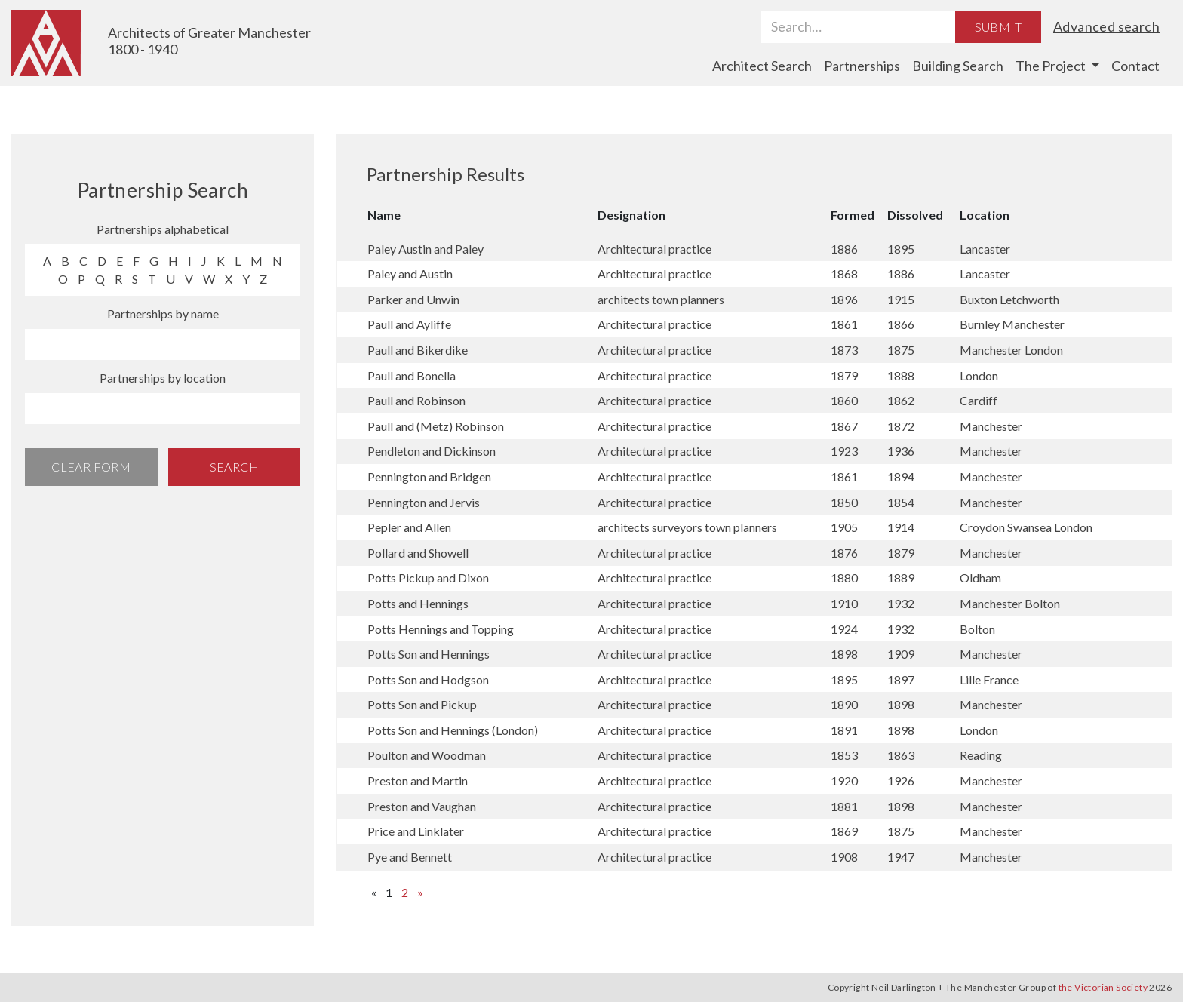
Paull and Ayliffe (409, 324)
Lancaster (985, 248)
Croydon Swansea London (1026, 527)
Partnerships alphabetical (163, 229)
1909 (900, 654)
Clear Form (91, 467)
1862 (900, 400)
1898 (844, 654)
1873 (844, 350)
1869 (844, 831)
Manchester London (1011, 350)
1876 (844, 553)
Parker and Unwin (413, 299)
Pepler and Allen (409, 527)
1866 (900, 324)
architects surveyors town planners (687, 527)
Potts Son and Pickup (422, 704)
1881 (844, 806)
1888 (900, 375)
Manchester (991, 426)
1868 (844, 273)
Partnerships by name (163, 313)
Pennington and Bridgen (429, 476)
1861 (844, 324)
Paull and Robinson (416, 400)
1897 (900, 679)
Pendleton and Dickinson (431, 451)
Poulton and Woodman (426, 755)
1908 (844, 857)
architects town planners (661, 299)
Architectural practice (654, 248)
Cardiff (978, 400)
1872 (900, 426)
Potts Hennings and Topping (440, 629)
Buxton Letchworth (1009, 299)
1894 (900, 476)
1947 (900, 857)
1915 (900, 299)
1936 (900, 451)
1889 (900, 577)
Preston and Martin (417, 780)
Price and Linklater (415, 831)
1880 (844, 577)
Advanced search (1106, 26)
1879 (844, 375)
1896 (844, 299)
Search (234, 467)
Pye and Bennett (409, 857)
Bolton (977, 629)
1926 (900, 780)
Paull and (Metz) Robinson (435, 426)
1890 (844, 704)
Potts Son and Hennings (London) (452, 730)
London (979, 375)
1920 (844, 780)
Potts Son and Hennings (428, 654)
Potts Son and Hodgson (428, 679)
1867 (844, 426)
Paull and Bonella (411, 375)
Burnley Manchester (1012, 324)
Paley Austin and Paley (425, 248)
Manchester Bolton (1010, 603)
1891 (844, 730)
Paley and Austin (410, 273)
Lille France (989, 679)
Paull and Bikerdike (417, 350)
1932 (900, 603)
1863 (900, 755)
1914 (900, 527)
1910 (844, 603)
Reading (981, 755)
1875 (900, 350)
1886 (844, 248)
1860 (844, 400)
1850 (844, 502)
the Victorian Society (1103, 987)
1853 (844, 755)
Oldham (980, 577)
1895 (900, 248)
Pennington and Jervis (423, 502)
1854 (900, 502)
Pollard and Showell (418, 553)
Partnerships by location (163, 377)
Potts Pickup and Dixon (428, 577)
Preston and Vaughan (421, 806)
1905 (844, 527)
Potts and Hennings (418, 603)
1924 (844, 629)
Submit (998, 27)
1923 (844, 451)
